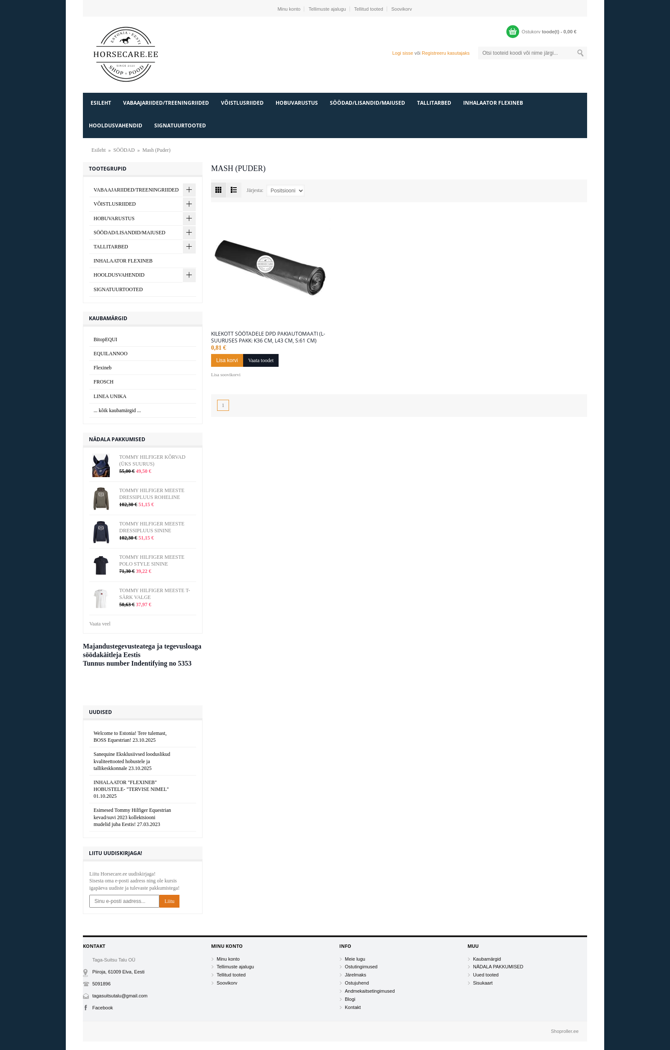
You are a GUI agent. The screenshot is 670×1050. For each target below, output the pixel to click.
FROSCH (104, 382)
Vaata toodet (261, 360)
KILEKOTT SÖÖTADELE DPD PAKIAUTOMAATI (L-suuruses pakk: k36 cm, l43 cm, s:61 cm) (268, 337)
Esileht (101, 102)
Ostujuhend (357, 982)
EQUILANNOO (110, 354)
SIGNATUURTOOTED (180, 125)
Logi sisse (402, 53)
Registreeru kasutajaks (446, 53)
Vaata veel (100, 624)
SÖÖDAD (124, 150)
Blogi (350, 999)
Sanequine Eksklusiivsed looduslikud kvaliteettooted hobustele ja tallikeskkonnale (132, 761)
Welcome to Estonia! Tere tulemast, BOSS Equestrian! (130, 736)
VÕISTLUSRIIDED (242, 102)
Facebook (102, 1007)
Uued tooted (486, 974)
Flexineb (103, 368)
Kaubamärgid (487, 959)
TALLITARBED (434, 102)
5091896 (101, 983)
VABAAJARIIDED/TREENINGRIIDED (166, 102)
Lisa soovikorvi (226, 374)
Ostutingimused (361, 966)
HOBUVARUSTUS (297, 102)
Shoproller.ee (565, 1031)
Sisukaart (483, 982)
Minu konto (288, 9)
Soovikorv (401, 9)
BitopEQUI (105, 339)
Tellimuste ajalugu (327, 9)
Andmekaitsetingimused (370, 991)
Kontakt (353, 1007)
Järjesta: (255, 190)
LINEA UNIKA (110, 396)
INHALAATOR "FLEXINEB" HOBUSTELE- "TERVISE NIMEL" (131, 789)
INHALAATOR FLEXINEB (493, 102)
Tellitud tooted (368, 9)
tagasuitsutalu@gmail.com (119, 995)
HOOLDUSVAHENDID (115, 125)
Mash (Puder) (156, 150)
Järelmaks (355, 974)
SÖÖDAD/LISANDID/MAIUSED (367, 102)
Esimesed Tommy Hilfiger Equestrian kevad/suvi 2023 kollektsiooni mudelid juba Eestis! (132, 817)
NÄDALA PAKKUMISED (498, 966)
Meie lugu (355, 959)
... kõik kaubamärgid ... (117, 410)
